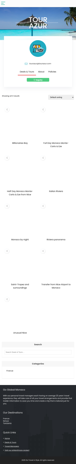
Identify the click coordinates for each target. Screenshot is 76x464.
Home (7, 438)
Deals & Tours (27, 71)
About (41, 71)
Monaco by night (20, 239)
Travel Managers (12, 446)
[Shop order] (61, 97)
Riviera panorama (56, 239)
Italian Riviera (56, 191)
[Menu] (3, 3)
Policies (52, 71)
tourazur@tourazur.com (40, 63)
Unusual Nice (20, 332)
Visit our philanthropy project (17, 450)
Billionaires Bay (20, 143)
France (9, 370)
